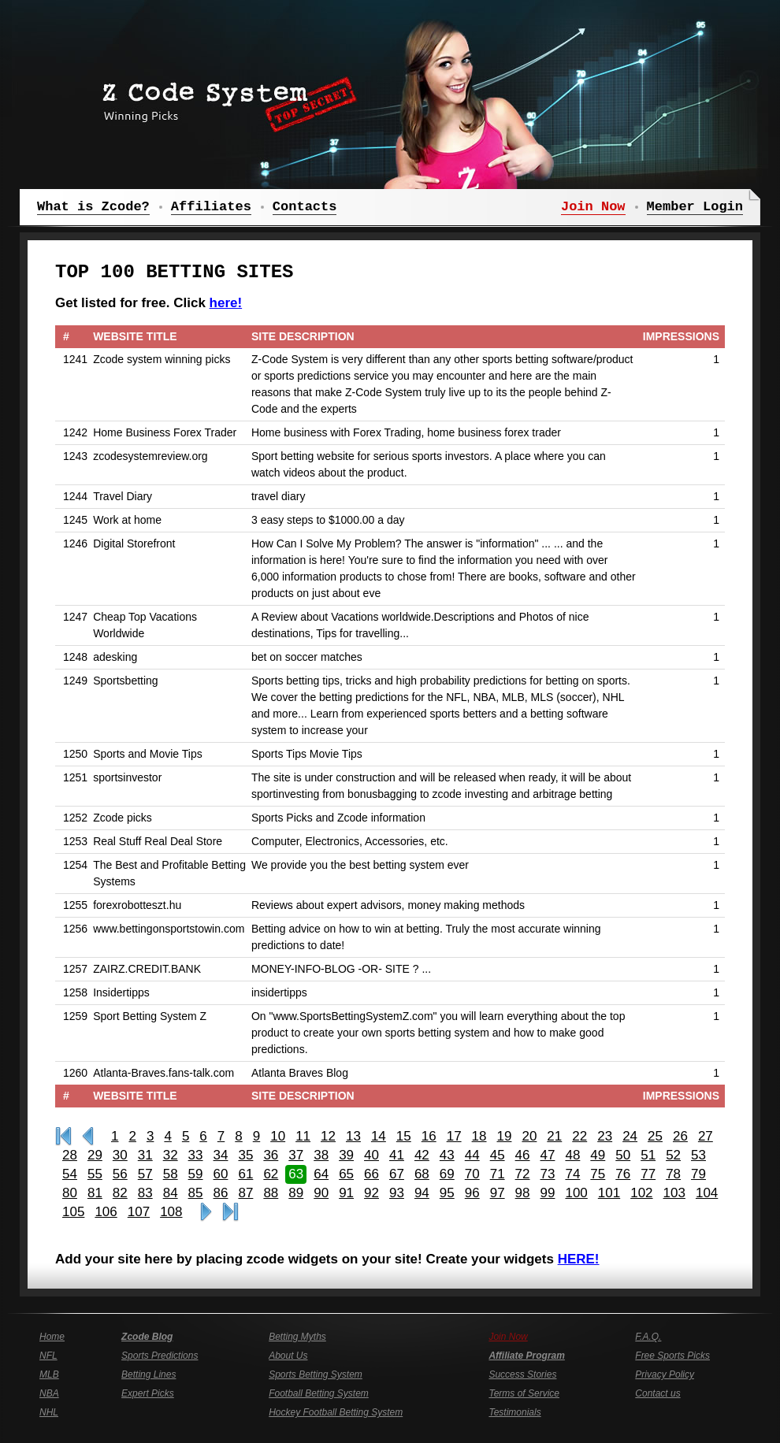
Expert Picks (147, 1393)
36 (270, 1155)
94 (421, 1192)
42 (421, 1155)
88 (270, 1192)
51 (648, 1155)
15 (403, 1136)
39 (346, 1155)
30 (120, 1155)
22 (579, 1136)
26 (680, 1136)
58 (170, 1174)
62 (270, 1174)
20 (529, 1136)
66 (371, 1174)
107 (139, 1211)
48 (572, 1155)
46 (522, 1155)
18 (479, 1136)
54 (69, 1174)
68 (421, 1174)
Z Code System (224, 98)
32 (170, 1155)
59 (195, 1174)
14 (378, 1136)
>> (206, 1212)
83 (145, 1192)
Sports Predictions (159, 1355)
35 (245, 1155)
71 (497, 1174)
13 (353, 1136)
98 (522, 1192)
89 (295, 1192)
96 (472, 1192)
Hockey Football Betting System (336, 1412)
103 (674, 1192)
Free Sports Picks (672, 1355)
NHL (48, 1412)
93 (396, 1192)
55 (94, 1174)
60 (221, 1174)
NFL (48, 1355)
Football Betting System (319, 1393)
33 (195, 1155)
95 (447, 1192)
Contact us (657, 1393)
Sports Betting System (315, 1374)
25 (655, 1136)
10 (277, 1136)
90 (321, 1192)
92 (371, 1192)
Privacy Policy (664, 1374)
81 (94, 1192)
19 (504, 1136)
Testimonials (514, 1412)
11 (302, 1136)
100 (576, 1192)
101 (609, 1192)
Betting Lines (148, 1374)
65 (346, 1174)
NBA (49, 1393)
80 (69, 1192)
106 (106, 1211)
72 (522, 1174)
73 (547, 1174)
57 (145, 1174)
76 (622, 1174)
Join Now (507, 1336)
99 (547, 1192)
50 (622, 1155)
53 (698, 1155)
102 (641, 1192)
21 (554, 1136)
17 (454, 1136)
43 (447, 1155)
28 (69, 1155)
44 (472, 1155)
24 (629, 1136)
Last (230, 1212)
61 (245, 1174)
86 (221, 1192)
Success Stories (522, 1374)
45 (497, 1155)
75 (597, 1174)
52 (673, 1155)
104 (707, 1192)
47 (547, 1155)
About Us (288, 1355)
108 (171, 1211)
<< (88, 1136)
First (63, 1136)
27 (705, 1136)
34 (221, 1155)
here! (226, 302)
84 (170, 1192)
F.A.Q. (648, 1336)
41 (396, 1155)
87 (245, 1192)
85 (195, 1192)
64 (321, 1174)
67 (396, 1174)
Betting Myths (297, 1336)
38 (321, 1155)
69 (447, 1174)
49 (597, 1155)
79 (698, 1174)
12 (328, 1136)
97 (497, 1192)
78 (673, 1174)
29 (94, 1155)
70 (472, 1174)
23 (604, 1136)
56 (120, 1174)
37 (295, 1155)
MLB (49, 1374)
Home (52, 1336)
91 (346, 1192)
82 (120, 1192)
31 (145, 1155)
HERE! (579, 1259)
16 (429, 1136)
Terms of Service (523, 1393)
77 (648, 1174)
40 (371, 1155)
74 (572, 1174)
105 (73, 1211)
